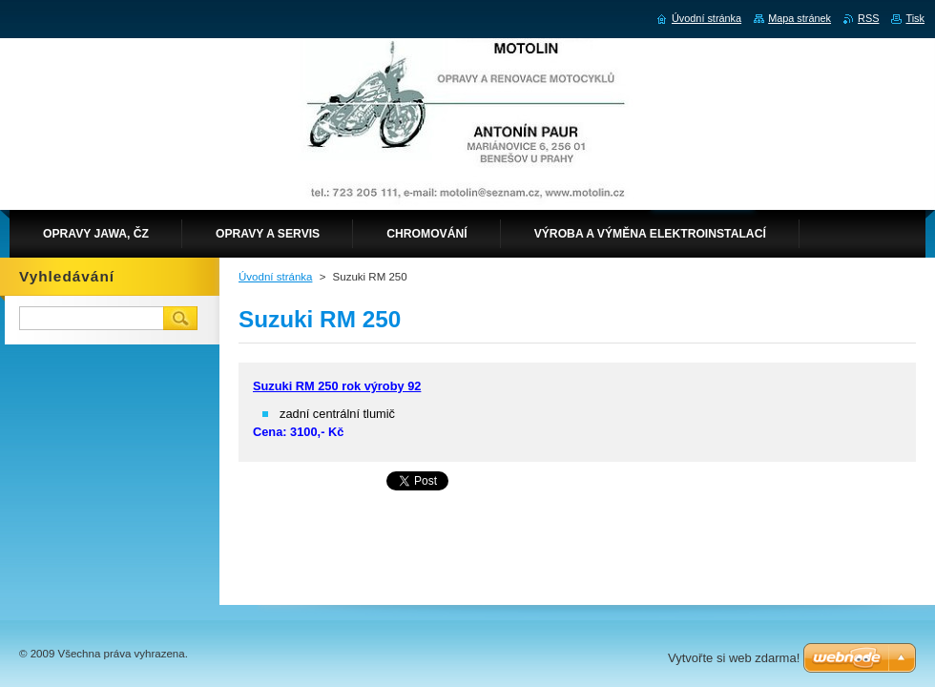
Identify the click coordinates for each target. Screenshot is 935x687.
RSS (868, 18)
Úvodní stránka (275, 276)
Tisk (915, 18)
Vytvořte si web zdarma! (734, 658)
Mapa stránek (799, 18)
